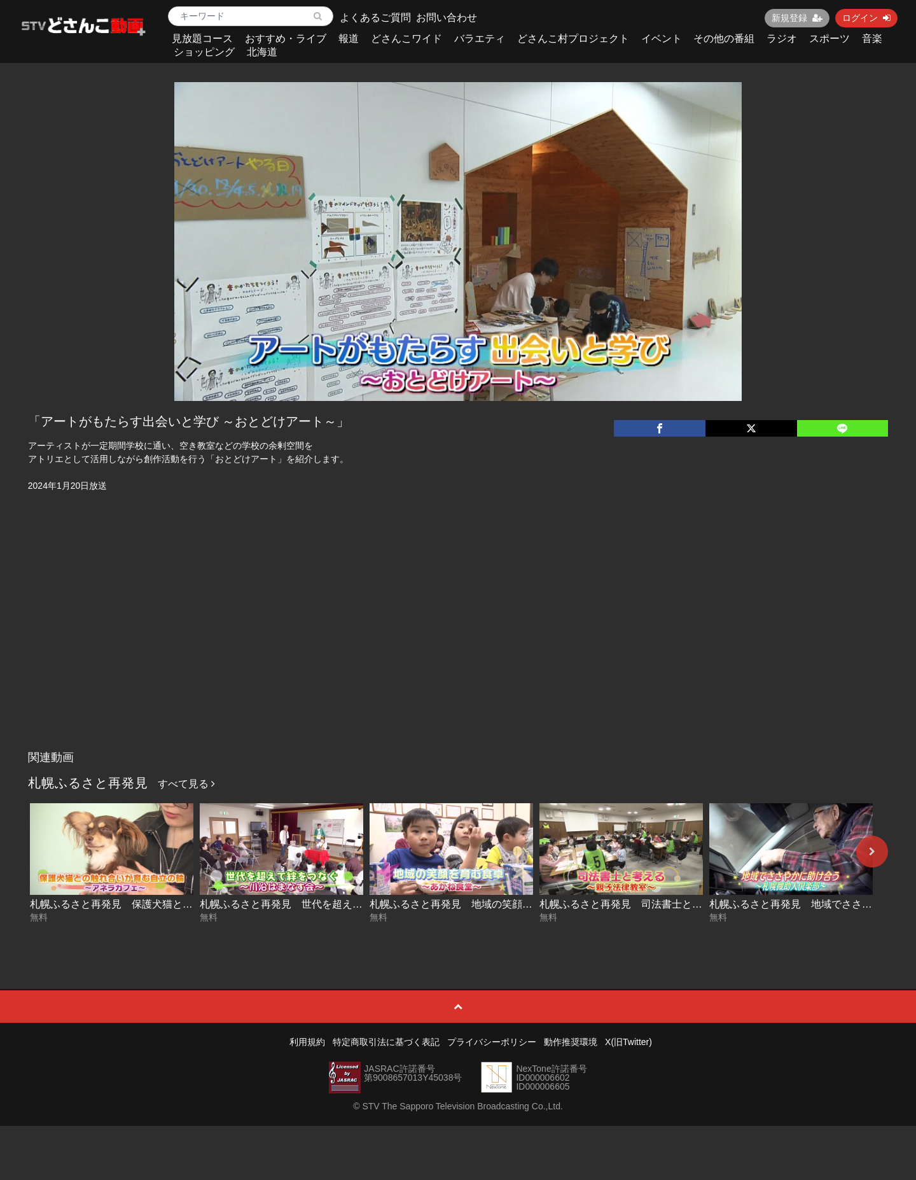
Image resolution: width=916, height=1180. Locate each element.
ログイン (866, 18)
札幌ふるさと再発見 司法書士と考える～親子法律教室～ (671, 904)
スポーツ (829, 38)
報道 (348, 38)
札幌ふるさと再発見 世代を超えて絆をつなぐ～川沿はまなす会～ (352, 904)
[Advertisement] (458, 649)
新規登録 (797, 18)
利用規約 (307, 1042)
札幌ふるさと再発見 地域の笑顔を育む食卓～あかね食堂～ (507, 904)
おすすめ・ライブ (285, 38)
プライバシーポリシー (491, 1042)
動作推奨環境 (570, 1042)
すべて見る (186, 783)
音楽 (872, 38)
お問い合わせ (446, 17)
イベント (661, 38)
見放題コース (202, 38)
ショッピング (204, 51)
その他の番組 (723, 38)
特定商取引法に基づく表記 (386, 1042)
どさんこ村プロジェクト (573, 38)
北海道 (262, 51)
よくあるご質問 (375, 17)
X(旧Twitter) (628, 1042)
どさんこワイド (406, 38)
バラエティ (479, 38)
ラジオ (782, 38)
